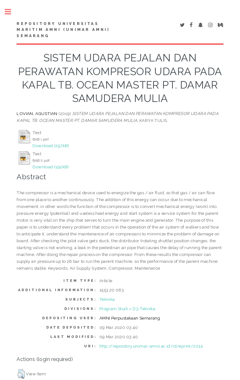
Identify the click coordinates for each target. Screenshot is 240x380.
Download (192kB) (50, 166)
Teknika (107, 299)
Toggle (11, 11)
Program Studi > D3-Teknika (127, 308)
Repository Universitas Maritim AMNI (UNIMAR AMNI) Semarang (63, 30)
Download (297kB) (50, 145)
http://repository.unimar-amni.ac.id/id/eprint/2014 (151, 346)
